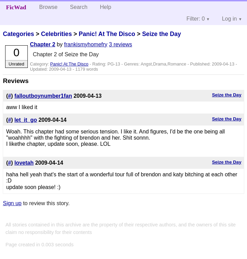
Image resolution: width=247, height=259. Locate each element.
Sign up (12, 203)
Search (78, 7)
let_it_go (25, 120)
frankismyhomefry (85, 44)
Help (105, 7)
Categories (18, 34)
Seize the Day (161, 34)
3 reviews (120, 44)
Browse (48, 7)
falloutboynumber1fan (43, 96)
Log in (229, 19)
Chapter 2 (42, 44)
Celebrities (56, 34)
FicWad (16, 7)
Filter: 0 (196, 19)
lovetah (24, 163)
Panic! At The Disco (107, 34)
